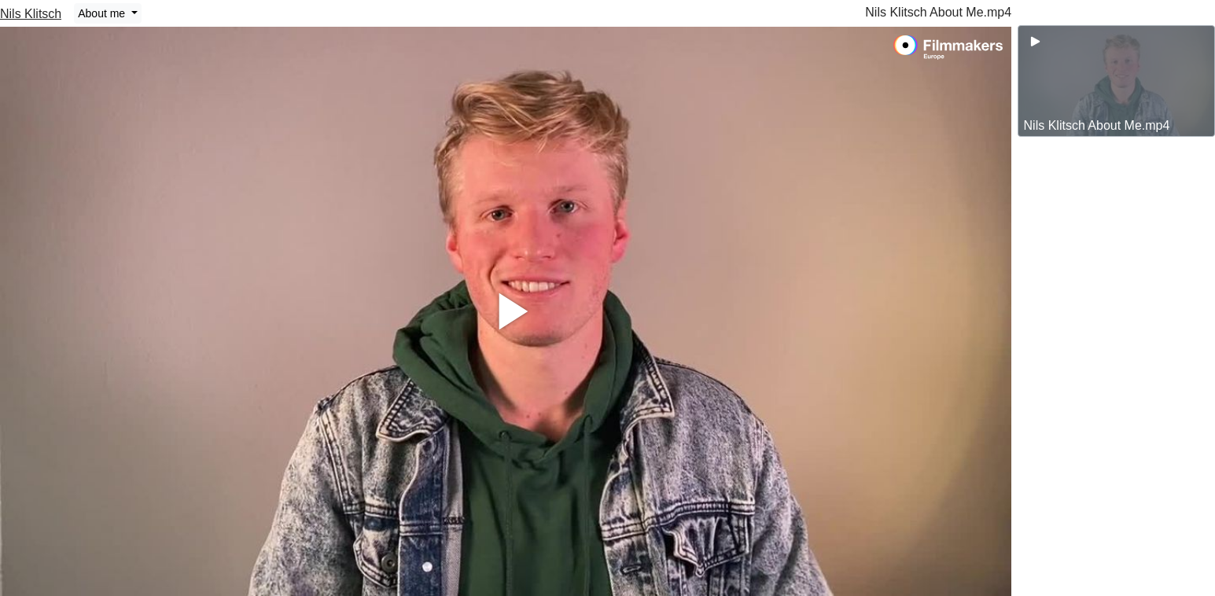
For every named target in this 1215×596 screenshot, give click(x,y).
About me (103, 13)
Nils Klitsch (30, 13)
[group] (1116, 81)
